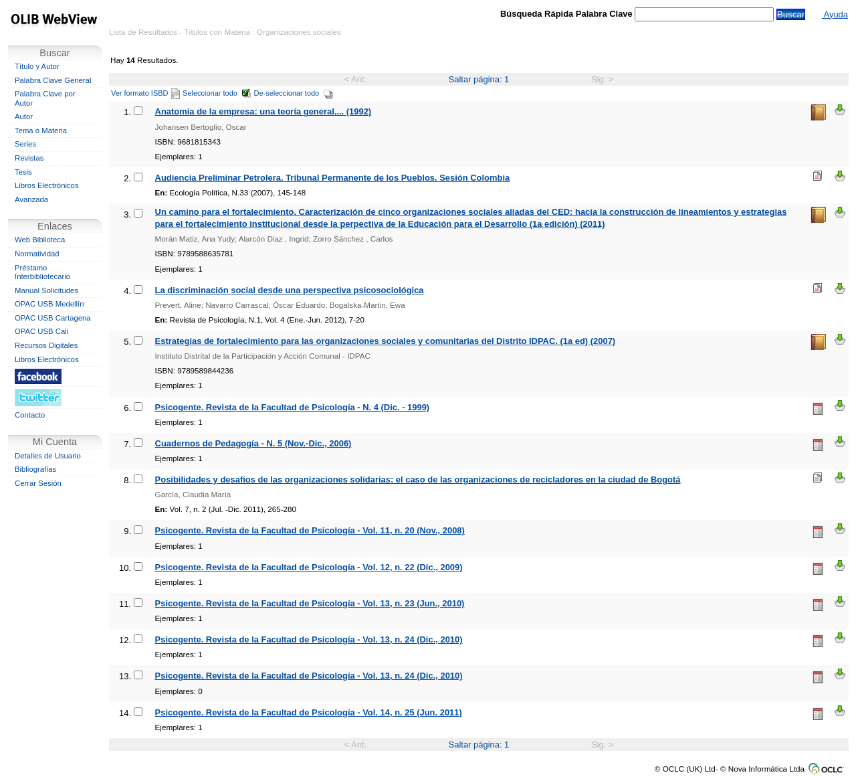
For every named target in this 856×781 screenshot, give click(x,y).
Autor (24, 116)
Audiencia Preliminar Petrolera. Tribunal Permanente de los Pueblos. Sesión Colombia (332, 178)
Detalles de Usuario (48, 456)
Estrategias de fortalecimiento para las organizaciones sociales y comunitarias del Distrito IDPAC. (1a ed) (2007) (385, 341)
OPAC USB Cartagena (53, 318)
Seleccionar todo (217, 93)
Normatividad (37, 254)
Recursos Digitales (46, 345)
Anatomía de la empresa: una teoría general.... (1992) (263, 111)
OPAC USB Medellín (49, 304)
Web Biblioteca (40, 240)
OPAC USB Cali (41, 331)
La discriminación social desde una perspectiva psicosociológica (289, 290)
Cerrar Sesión (38, 483)
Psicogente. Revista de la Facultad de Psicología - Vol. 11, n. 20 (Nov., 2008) (310, 530)
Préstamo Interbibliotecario (42, 272)
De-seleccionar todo (294, 93)
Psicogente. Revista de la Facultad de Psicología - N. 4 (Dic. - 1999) (292, 407)
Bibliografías (35, 469)
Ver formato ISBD (145, 93)
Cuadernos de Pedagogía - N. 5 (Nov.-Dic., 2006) (253, 443)
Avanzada (31, 199)
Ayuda (835, 14)
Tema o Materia (41, 130)
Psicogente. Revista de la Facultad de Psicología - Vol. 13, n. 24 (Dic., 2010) (309, 639)
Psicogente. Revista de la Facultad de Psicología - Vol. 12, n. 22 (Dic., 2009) (309, 567)
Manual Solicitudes (46, 290)
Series (25, 144)
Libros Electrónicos (47, 185)
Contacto (30, 415)
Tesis (23, 172)
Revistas (29, 158)
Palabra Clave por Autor (45, 98)
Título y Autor (37, 66)
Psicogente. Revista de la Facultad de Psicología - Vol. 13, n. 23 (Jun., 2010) (310, 603)
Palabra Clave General (53, 80)
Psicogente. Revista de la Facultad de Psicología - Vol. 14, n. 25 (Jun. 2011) (308, 712)
